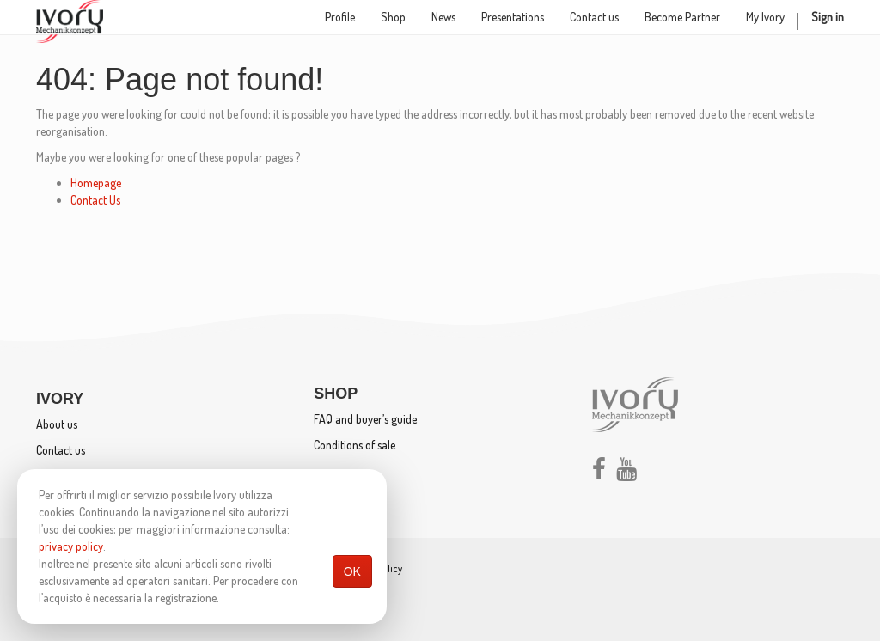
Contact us (60, 450)
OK (352, 571)
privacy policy (71, 546)
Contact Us (95, 199)
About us (56, 424)
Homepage (95, 182)
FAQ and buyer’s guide (365, 419)
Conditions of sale (354, 444)
